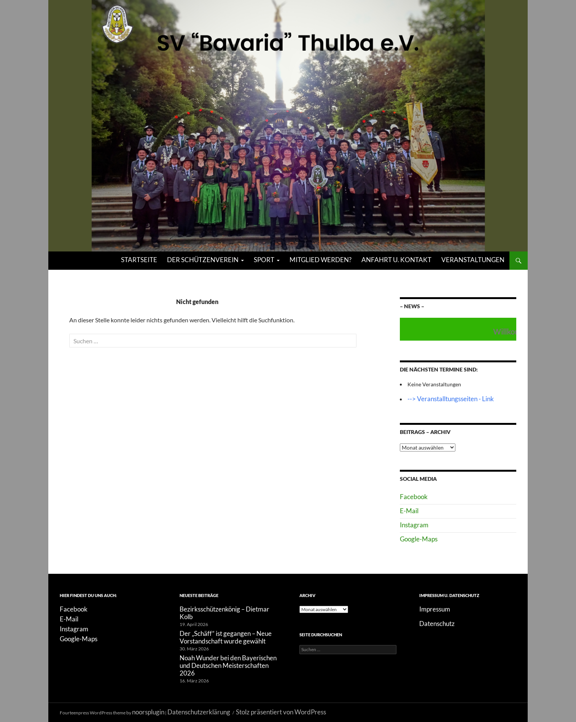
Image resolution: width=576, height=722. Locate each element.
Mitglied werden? (321, 259)
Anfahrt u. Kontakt (396, 259)
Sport (264, 259)
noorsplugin (148, 712)
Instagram (414, 525)
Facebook (414, 497)
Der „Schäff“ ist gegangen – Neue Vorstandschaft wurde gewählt (226, 637)
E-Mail (409, 511)
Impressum (434, 609)
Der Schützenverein (203, 259)
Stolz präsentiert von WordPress (281, 712)
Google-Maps (419, 539)
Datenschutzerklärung (198, 712)
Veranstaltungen (472, 259)
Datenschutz (437, 624)
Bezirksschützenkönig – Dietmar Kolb (224, 613)
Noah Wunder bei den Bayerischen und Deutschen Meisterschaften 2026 (228, 665)
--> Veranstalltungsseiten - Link (450, 399)
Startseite (139, 259)
